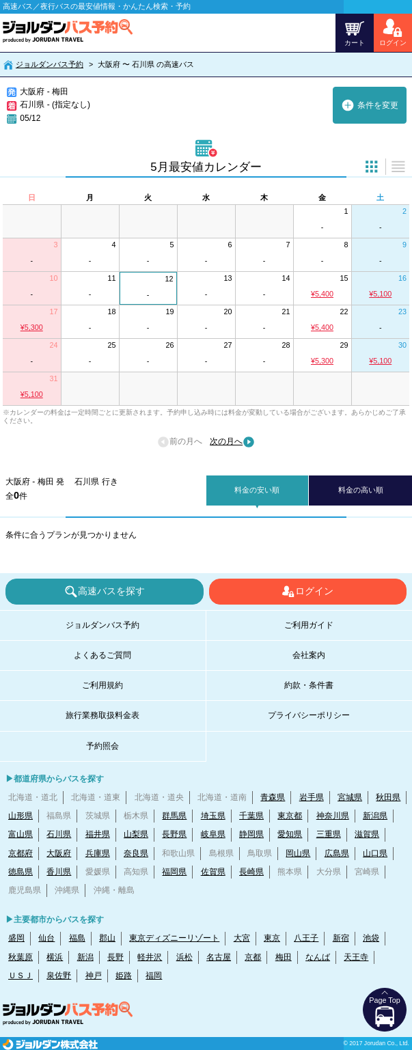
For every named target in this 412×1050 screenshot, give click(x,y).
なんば (317, 957)
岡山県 (298, 853)
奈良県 (136, 853)
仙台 (46, 938)
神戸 (93, 975)
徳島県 (20, 871)
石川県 (58, 834)
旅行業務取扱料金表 (102, 715)
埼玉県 (213, 815)
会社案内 (308, 655)
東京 (272, 938)
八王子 (306, 938)
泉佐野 (58, 975)
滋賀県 (367, 834)
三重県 (328, 834)
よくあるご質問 (102, 655)
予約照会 (102, 746)
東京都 (289, 815)
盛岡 (16, 938)
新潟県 (375, 815)
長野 (115, 957)
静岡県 (251, 834)
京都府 (20, 853)
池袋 (371, 938)
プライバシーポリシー (309, 715)
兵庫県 (97, 853)
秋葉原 (20, 957)
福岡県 (174, 871)
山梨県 (136, 834)
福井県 (97, 834)
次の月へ (232, 442)
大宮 (242, 938)
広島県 (337, 853)
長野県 (174, 834)
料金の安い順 (256, 490)
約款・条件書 (308, 685)
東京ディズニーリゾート (174, 938)
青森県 (272, 797)
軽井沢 (149, 957)
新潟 (85, 957)
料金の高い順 (360, 490)
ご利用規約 (102, 685)
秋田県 (388, 797)
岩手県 (311, 797)
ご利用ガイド (308, 625)
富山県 (20, 834)
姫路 (123, 975)
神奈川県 (332, 815)
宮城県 (350, 797)
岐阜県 (213, 834)
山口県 (375, 853)
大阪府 (58, 853)
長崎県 (251, 871)
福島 (77, 938)
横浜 (54, 957)
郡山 (107, 938)
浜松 (184, 957)
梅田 (283, 957)
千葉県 (251, 815)
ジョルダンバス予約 (49, 64)
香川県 (58, 871)
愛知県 (289, 834)
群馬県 (174, 815)
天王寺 (356, 957)
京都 (253, 957)
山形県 (20, 815)
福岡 (154, 975)
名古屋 (218, 957)
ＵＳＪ (20, 975)
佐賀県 (213, 871)
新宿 (341, 938)
